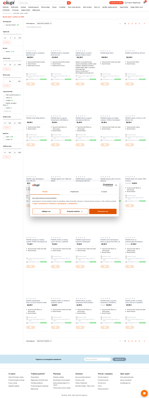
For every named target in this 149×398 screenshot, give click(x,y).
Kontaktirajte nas (125, 383)
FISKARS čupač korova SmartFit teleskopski (83, 241)
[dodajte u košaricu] (30, 84)
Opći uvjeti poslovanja (126, 377)
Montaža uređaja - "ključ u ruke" (85, 386)
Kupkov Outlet (25, 10)
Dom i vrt (97, 7)
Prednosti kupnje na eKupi (16, 380)
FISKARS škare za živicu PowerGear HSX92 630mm (84, 302)
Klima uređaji (45, 7)
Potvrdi (6, 42)
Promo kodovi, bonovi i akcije (62, 388)
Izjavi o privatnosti (41, 203)
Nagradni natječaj (13, 386)
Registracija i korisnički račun (39, 380)
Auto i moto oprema (74, 7)
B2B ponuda (36, 10)
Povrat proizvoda (103, 380)
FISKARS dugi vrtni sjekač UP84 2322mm (135, 180)
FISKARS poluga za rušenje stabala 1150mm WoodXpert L (110, 119)
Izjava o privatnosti (126, 380)
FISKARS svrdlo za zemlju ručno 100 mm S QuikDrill (134, 302)
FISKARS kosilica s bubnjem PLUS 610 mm (60, 54)
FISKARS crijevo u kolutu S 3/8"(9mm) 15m (135, 119)
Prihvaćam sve (103, 211)
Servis (100, 386)
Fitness (54, 7)
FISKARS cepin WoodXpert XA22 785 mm (35, 180)
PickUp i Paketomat (81, 383)
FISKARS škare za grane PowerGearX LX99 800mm (59, 119)
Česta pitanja (35, 377)
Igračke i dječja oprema (109, 7)
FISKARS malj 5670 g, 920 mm (135, 53)
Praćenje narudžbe (116, 3)
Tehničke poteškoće (37, 383)
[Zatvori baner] (116, 185)
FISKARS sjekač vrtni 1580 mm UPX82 (61, 180)
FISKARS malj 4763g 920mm (35, 118)
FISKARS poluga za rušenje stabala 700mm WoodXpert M (36, 241)
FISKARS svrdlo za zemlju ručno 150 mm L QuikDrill (59, 241)
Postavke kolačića (74, 211)
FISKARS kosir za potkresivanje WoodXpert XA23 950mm (134, 241)
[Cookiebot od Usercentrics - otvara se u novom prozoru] (104, 185)
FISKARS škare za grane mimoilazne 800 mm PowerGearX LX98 (84, 119)
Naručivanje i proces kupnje (61, 380)
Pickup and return (103, 389)
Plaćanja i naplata (58, 377)
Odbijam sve (46, 211)
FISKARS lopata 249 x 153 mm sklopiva (110, 180)
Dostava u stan (80, 380)
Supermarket (124, 7)
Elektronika (14, 7)
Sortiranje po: (30, 23)
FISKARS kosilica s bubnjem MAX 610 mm (35, 54)
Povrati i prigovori (103, 377)
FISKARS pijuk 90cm (106, 53)
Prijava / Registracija (132, 3)
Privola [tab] (44, 191)
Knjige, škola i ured (137, 7)
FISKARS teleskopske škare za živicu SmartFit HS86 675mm (36, 302)
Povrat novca (102, 383)
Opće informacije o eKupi (15, 377)
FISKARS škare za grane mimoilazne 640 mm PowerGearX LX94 (84, 180)
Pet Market (6, 10)
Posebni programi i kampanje (39, 386)
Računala (5, 7)
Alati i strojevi (87, 7)
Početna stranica (7, 13)
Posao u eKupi (12, 383)
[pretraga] (69, 3)
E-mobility (62, 7)
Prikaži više (7, 111)
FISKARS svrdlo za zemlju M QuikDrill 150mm (60, 302)
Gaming (23, 7)
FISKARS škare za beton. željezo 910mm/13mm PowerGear (84, 54)
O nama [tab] (104, 191)
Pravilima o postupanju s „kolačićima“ (63, 203)
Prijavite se (119, 359)
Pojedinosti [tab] (74, 191)
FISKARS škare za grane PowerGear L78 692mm (108, 302)
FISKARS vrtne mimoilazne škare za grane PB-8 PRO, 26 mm (110, 241)
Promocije (15, 10)
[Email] (97, 359)
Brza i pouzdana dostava (83, 377)
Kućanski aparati (33, 7)
